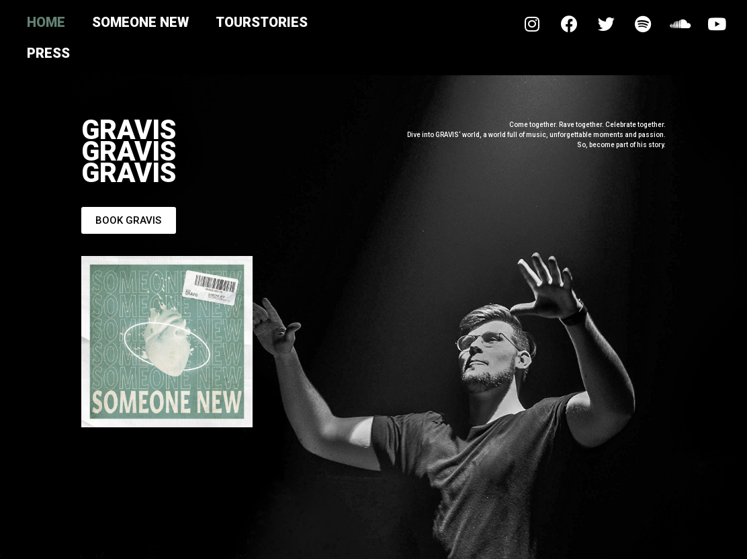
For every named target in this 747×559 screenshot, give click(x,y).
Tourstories (262, 22)
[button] (128, 220)
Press (48, 53)
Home (46, 22)
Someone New (140, 22)
